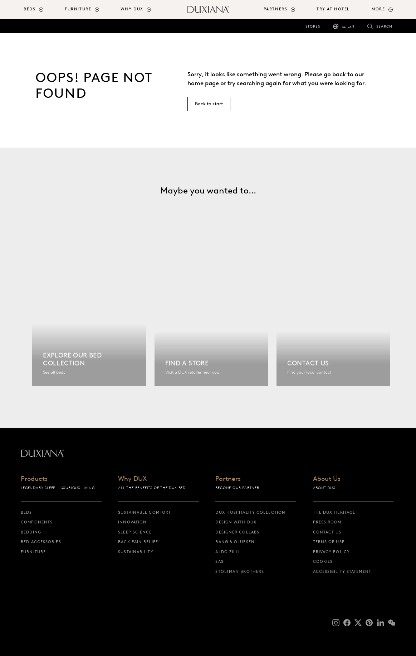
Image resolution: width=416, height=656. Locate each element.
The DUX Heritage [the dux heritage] (334, 512)
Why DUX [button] (132, 9)
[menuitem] (41, 9)
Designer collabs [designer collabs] (237, 532)
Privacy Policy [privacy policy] (331, 551)
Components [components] (37, 522)
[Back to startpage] (208, 9)
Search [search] (384, 26)
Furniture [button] (78, 9)
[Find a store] (211, 317)
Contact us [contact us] (327, 532)
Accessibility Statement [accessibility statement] (342, 571)
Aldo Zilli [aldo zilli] (227, 551)
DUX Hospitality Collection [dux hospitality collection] (250, 512)
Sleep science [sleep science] (135, 532)
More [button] (378, 9)
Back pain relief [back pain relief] (138, 541)
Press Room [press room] (327, 522)
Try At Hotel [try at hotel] (333, 9)
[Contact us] (333, 317)
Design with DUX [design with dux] (235, 522)
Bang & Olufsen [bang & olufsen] (234, 541)
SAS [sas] (219, 561)
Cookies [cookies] (323, 561)
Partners (228, 479)
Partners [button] (276, 9)
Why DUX (132, 479)
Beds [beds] (26, 512)
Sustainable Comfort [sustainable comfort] (144, 512)
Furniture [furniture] (33, 551)
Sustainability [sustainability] (135, 551)
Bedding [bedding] (31, 532)
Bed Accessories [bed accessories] (41, 541)
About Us (327, 479)
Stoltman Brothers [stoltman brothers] (239, 571)
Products (34, 479)
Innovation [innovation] (132, 522)
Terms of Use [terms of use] (328, 541)
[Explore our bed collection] (89, 317)
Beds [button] (29, 9)
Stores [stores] (312, 26)
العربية (348, 26)
